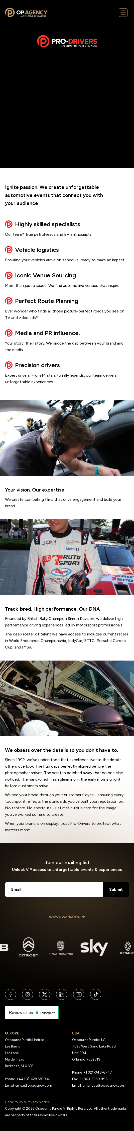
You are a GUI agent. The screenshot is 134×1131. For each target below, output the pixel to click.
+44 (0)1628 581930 (33, 1079)
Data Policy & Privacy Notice (27, 1102)
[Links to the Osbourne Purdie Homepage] (26, 12)
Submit (116, 889)
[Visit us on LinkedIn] (61, 994)
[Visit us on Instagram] (27, 994)
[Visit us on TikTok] (95, 994)
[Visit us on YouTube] (78, 994)
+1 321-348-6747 (97, 1072)
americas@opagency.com (103, 1085)
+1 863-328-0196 (93, 1079)
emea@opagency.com (33, 1085)
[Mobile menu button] (123, 12)
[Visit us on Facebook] (10, 994)
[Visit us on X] (44, 994)
